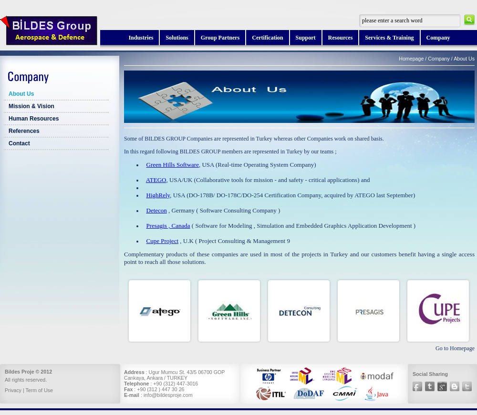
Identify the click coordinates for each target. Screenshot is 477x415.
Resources (340, 37)
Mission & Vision (31, 106)
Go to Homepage (455, 348)
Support (306, 37)
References (24, 131)
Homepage (411, 58)
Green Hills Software (172, 164)
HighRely (158, 195)
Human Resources (34, 118)
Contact (19, 143)
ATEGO (156, 179)
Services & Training (389, 37)
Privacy (13, 390)
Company (438, 37)
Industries (140, 37)
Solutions (177, 37)
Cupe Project (162, 240)
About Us (21, 94)
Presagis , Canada (168, 225)
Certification (267, 37)
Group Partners (220, 37)
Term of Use (38, 390)
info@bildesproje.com (168, 395)
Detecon (156, 210)
